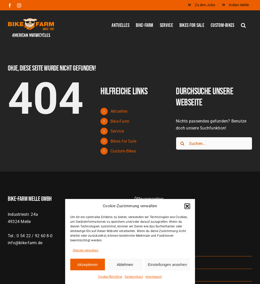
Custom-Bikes (123, 151)
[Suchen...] (214, 143)
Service (117, 131)
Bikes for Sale (123, 141)
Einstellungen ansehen (167, 275)
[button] (187, 216)
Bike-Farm (120, 121)
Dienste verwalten (85, 261)
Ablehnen (125, 275)
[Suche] (182, 143)
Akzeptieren (87, 275)
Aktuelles (119, 111)
